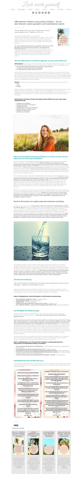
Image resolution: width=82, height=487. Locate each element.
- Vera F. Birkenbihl (63, 350)
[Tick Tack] (39, 13)
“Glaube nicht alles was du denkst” (39, 161)
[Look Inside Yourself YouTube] (36, 13)
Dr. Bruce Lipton (50, 349)
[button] (37, 9)
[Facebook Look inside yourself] (46, 13)
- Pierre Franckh (60, 354)
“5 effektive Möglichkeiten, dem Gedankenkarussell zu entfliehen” (48, 168)
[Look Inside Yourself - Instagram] (43, 13)
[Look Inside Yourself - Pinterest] (33, 13)
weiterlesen (34, 469)
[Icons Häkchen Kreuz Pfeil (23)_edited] (49, 13)
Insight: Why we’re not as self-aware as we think (36, 167)
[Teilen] (16, 425)
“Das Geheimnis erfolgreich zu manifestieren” (30, 346)
